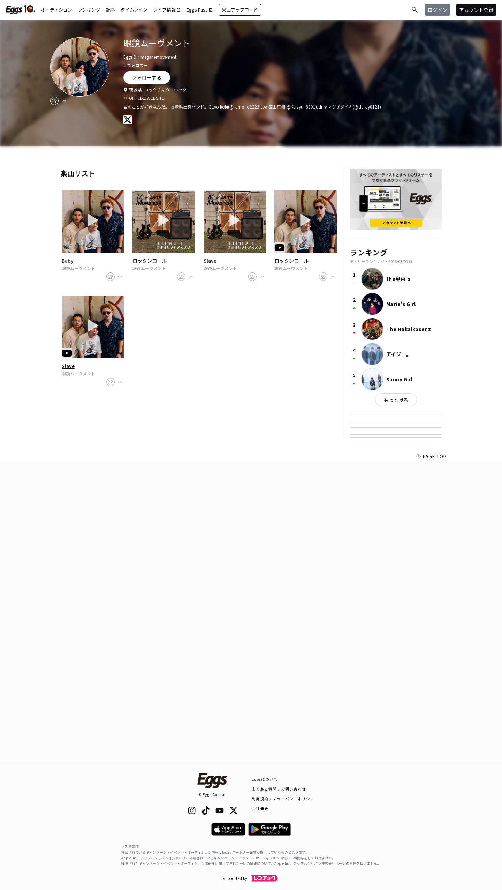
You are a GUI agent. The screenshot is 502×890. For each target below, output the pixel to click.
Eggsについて (265, 779)
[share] (54, 101)
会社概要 (260, 808)
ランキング (89, 9)
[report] (64, 101)
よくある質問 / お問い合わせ (279, 789)
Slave (210, 260)
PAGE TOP (431, 759)
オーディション (56, 9)
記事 (110, 9)
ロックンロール (149, 260)
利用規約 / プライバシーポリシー (283, 798)
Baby (68, 260)
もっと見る (396, 399)
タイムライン (134, 9)
